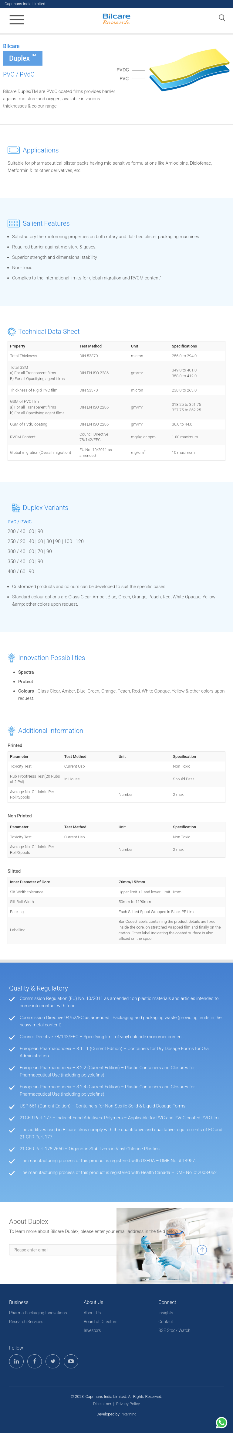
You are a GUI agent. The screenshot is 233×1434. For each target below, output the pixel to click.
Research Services (26, 1322)
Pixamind (128, 1415)
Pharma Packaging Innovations (38, 1313)
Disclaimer (102, 1404)
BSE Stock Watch (174, 1331)
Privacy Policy (128, 1404)
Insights (165, 1313)
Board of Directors (100, 1322)
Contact (165, 1322)
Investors (92, 1331)
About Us (92, 1313)
